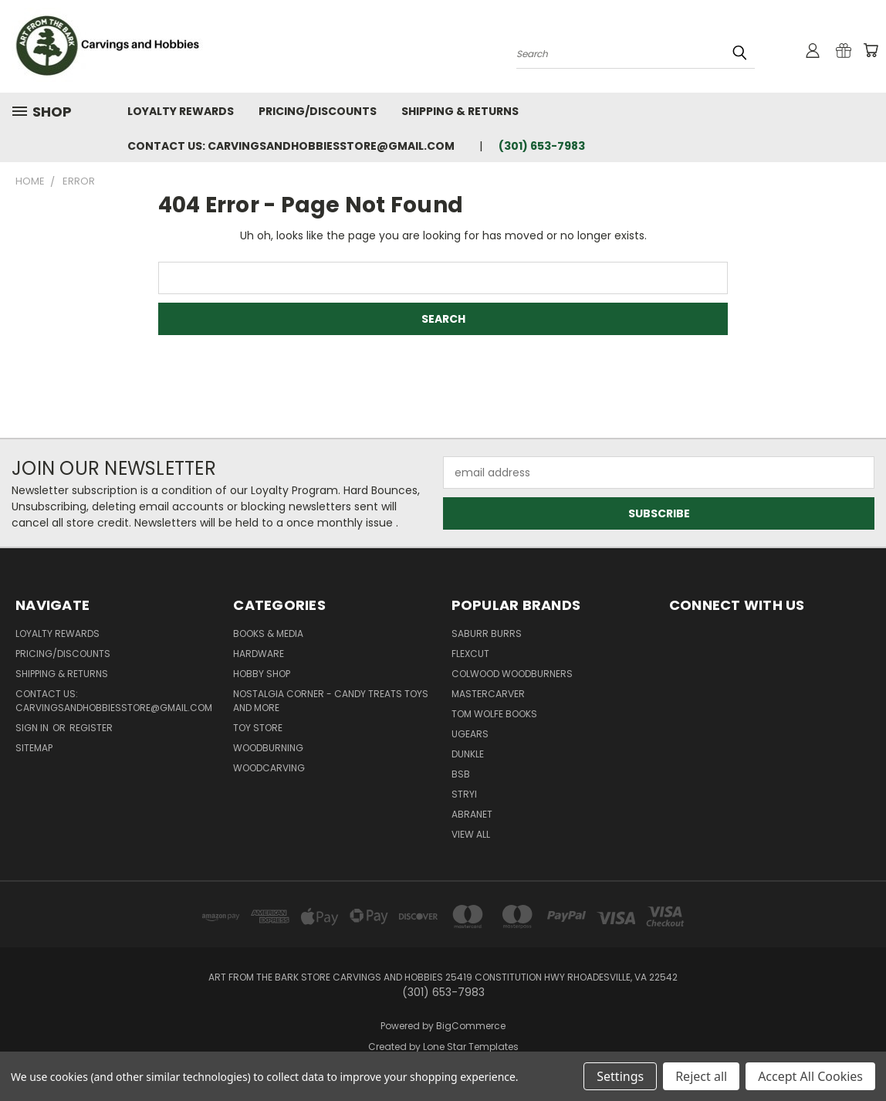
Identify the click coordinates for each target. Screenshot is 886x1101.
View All (470, 834)
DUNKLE (467, 754)
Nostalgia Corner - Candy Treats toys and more (330, 700)
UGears (470, 733)
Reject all (701, 1076)
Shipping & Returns (460, 111)
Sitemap (33, 747)
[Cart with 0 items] (870, 50)
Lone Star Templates (471, 1046)
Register (91, 727)
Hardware (258, 653)
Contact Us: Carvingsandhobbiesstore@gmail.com (291, 146)
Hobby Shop (261, 673)
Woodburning (268, 747)
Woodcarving (269, 767)
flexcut (470, 653)
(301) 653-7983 (542, 146)
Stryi (464, 794)
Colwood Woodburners (512, 673)
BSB (460, 774)
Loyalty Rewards (180, 111)
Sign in (33, 727)
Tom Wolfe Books (494, 713)
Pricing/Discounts (318, 111)
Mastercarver (488, 693)
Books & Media (268, 633)
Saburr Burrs (486, 633)
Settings (620, 1076)
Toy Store (257, 727)
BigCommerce (471, 1025)
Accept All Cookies (810, 1076)
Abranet (471, 814)
